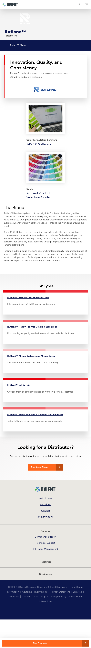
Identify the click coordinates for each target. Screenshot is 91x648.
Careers (26, 596)
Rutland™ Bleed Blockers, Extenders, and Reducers (35, 414)
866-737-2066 (45, 517)
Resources (45, 561)
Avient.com (45, 498)
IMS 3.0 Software (38, 144)
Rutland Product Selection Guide (38, 195)
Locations (45, 504)
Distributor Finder (39, 467)
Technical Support (45, 542)
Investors (14, 596)
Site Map (77, 591)
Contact (45, 510)
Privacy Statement (60, 591)
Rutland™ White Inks (18, 385)
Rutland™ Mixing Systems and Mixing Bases (31, 356)
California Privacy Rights (35, 591)
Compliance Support (45, 536)
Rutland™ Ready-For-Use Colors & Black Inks (32, 326)
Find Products (40, 643)
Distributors (45, 574)
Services (45, 531)
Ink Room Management (45, 549)
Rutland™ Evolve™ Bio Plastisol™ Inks (28, 297)
